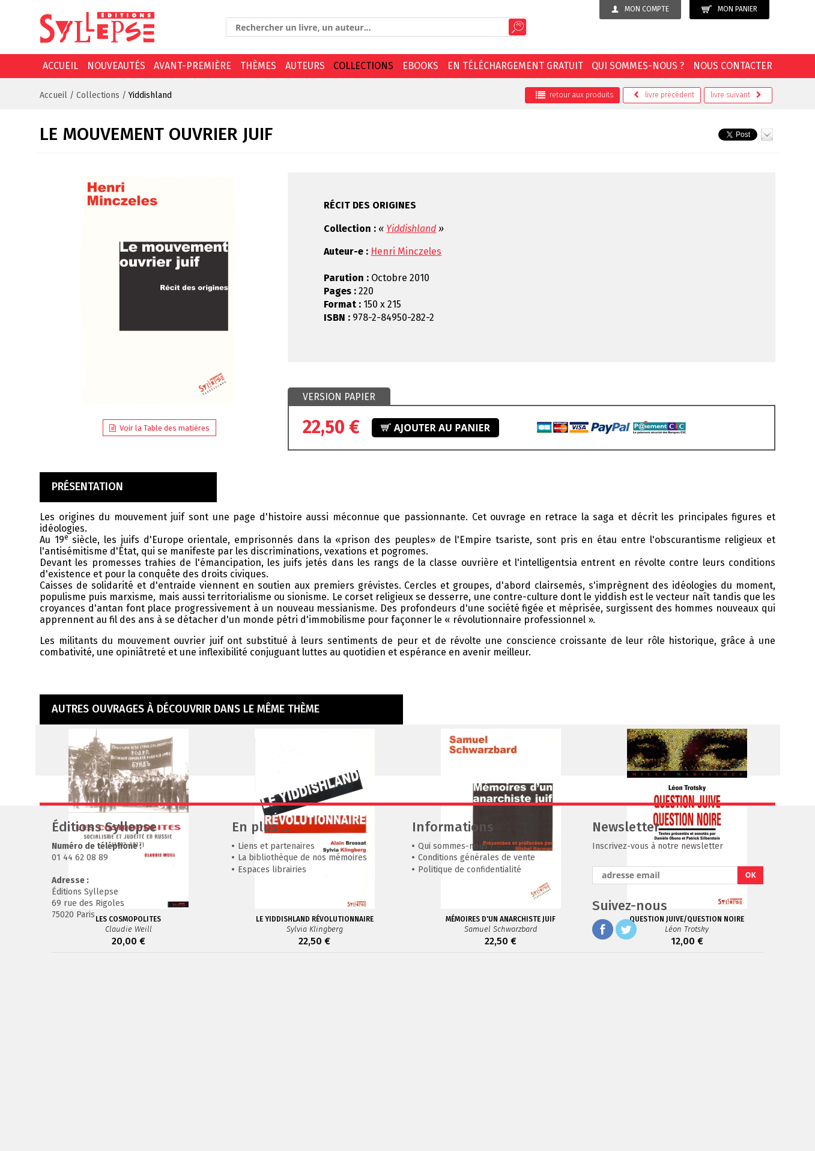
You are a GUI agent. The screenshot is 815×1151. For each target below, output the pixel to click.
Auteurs (305, 65)
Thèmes (258, 65)
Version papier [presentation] (339, 396)
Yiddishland (150, 95)
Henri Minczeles (406, 251)
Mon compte (640, 9)
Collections (363, 65)
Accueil (60, 65)
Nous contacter (732, 65)
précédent (664, 95)
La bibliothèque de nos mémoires (302, 1038)
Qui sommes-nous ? (638, 65)
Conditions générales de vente (476, 1038)
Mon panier (729, 9)
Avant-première (192, 65)
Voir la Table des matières (159, 428)
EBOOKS (420, 65)
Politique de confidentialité (469, 1050)
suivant (736, 95)
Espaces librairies (272, 1050)
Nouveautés (116, 65)
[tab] (339, 397)
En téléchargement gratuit (515, 65)
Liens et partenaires (276, 1026)
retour (574, 95)
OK (750, 1055)
